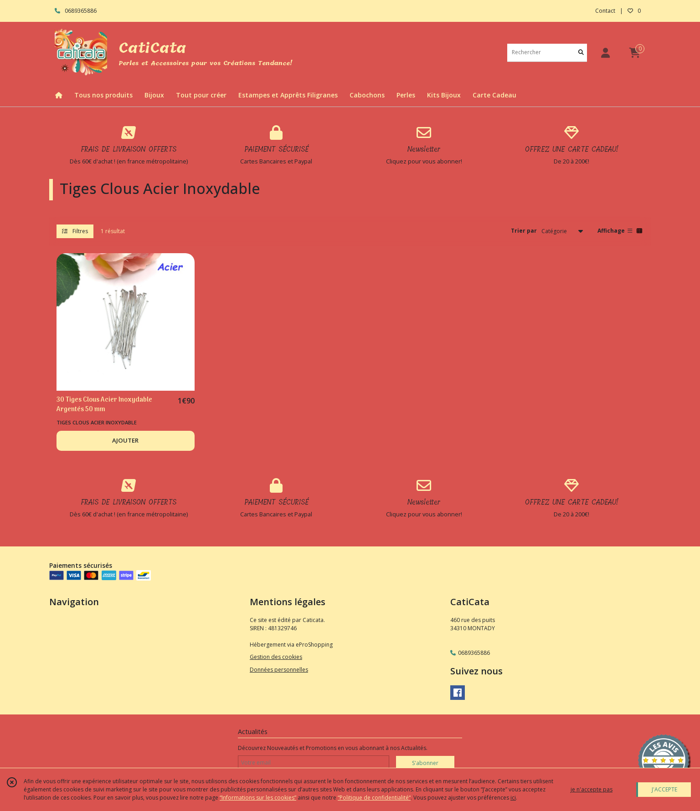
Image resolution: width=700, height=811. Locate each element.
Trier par (524, 231)
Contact (605, 11)
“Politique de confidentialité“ (374, 797)
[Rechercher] (581, 52)
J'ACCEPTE (664, 789)
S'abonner (425, 763)
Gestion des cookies (276, 657)
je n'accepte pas (591, 789)
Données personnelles (279, 669)
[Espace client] (605, 52)
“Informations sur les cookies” (258, 797)
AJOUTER (125, 440)
